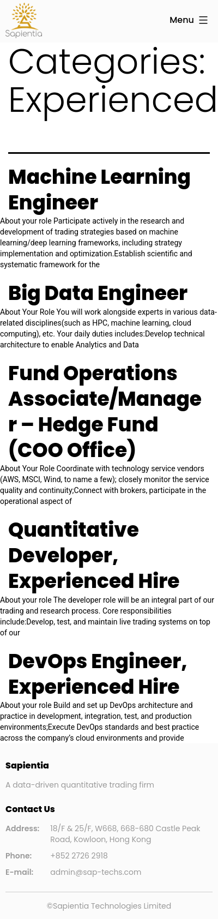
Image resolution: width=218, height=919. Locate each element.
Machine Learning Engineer (99, 190)
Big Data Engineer (97, 293)
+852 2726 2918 (79, 855)
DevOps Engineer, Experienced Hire (97, 674)
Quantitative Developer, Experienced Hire (94, 555)
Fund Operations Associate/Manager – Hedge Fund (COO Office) (105, 411)
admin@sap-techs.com (95, 872)
